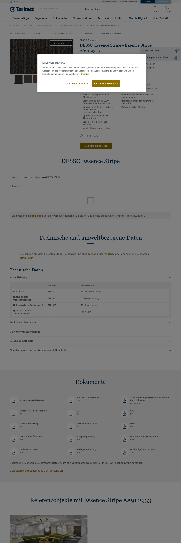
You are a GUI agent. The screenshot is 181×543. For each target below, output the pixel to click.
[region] (91, 73)
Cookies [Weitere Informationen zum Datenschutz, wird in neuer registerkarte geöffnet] (85, 74)
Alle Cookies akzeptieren (106, 83)
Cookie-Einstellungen (77, 83)
